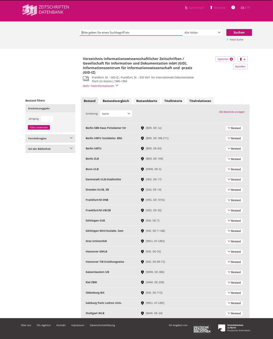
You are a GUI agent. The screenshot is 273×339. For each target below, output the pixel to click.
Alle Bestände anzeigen (232, 112)
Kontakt (61, 325)
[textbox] (131, 32)
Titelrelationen (200, 101)
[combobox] (202, 32)
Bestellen (240, 66)
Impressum (77, 325)
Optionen (225, 59)
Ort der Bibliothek (50, 149)
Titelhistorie (173, 101)
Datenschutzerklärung (102, 325)
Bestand (90, 101)
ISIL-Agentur (44, 325)
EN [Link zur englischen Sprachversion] (242, 7)
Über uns (26, 325)
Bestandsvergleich (116, 101)
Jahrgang (34, 118)
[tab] (89, 101)
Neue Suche (234, 39)
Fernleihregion (50, 138)
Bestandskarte (146, 101)
